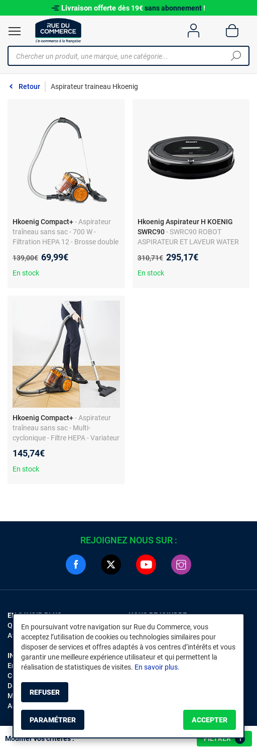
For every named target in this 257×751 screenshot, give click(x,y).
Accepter (209, 720)
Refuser (45, 692)
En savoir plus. (157, 667)
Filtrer (224, 739)
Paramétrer (53, 720)
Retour (29, 86)
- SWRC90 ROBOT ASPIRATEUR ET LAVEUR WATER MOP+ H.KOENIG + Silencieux (188, 242)
